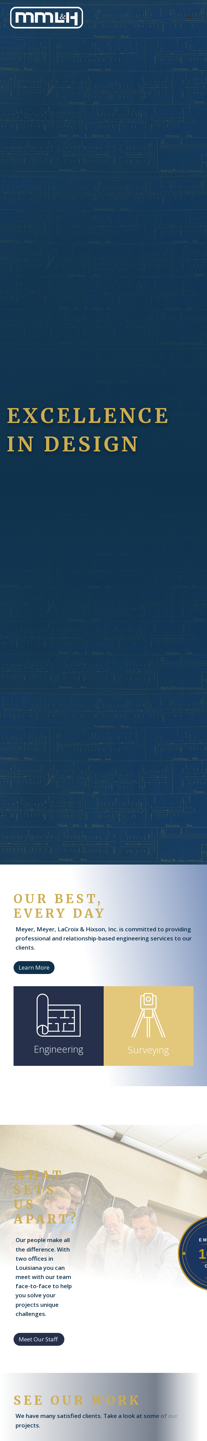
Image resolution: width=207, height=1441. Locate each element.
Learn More (34, 967)
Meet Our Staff (38, 1339)
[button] (190, 17)
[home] (45, 17)
